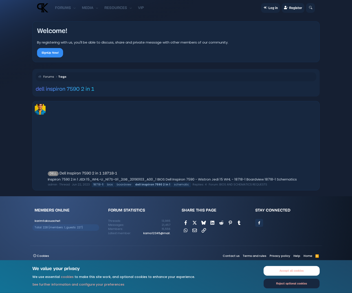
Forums (63, 8)
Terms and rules (254, 256)
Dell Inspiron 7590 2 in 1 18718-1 (82, 173)
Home (308, 256)
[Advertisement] (182, 137)
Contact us (231, 256)
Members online (52, 210)
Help (296, 256)
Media (87, 8)
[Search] (310, 8)
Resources (115, 8)
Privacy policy (280, 256)
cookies (67, 277)
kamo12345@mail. (156, 233)
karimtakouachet (47, 221)
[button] (75, 8)
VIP (141, 8)
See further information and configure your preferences (78, 284)
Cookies (41, 256)
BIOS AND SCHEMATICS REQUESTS (243, 184)
